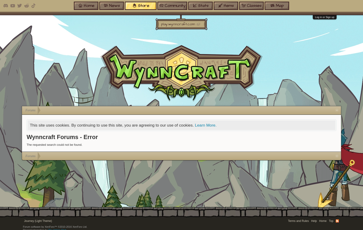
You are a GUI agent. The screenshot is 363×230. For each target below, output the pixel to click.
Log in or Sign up (324, 17)
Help (314, 221)
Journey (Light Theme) (38, 221)
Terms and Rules (298, 221)
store (140, 5)
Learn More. (205, 125)
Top (331, 221)
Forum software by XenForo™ (55, 226)
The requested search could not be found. (54, 144)
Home (323, 221)
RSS (337, 221)
